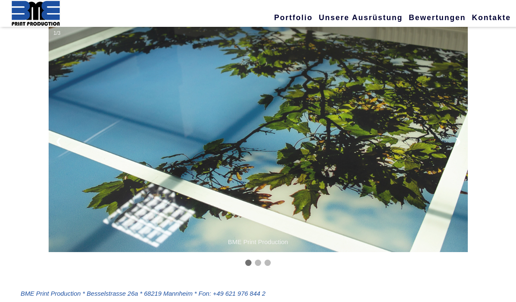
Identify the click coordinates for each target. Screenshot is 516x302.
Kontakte (491, 17)
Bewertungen (437, 17)
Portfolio (293, 17)
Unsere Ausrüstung (360, 17)
